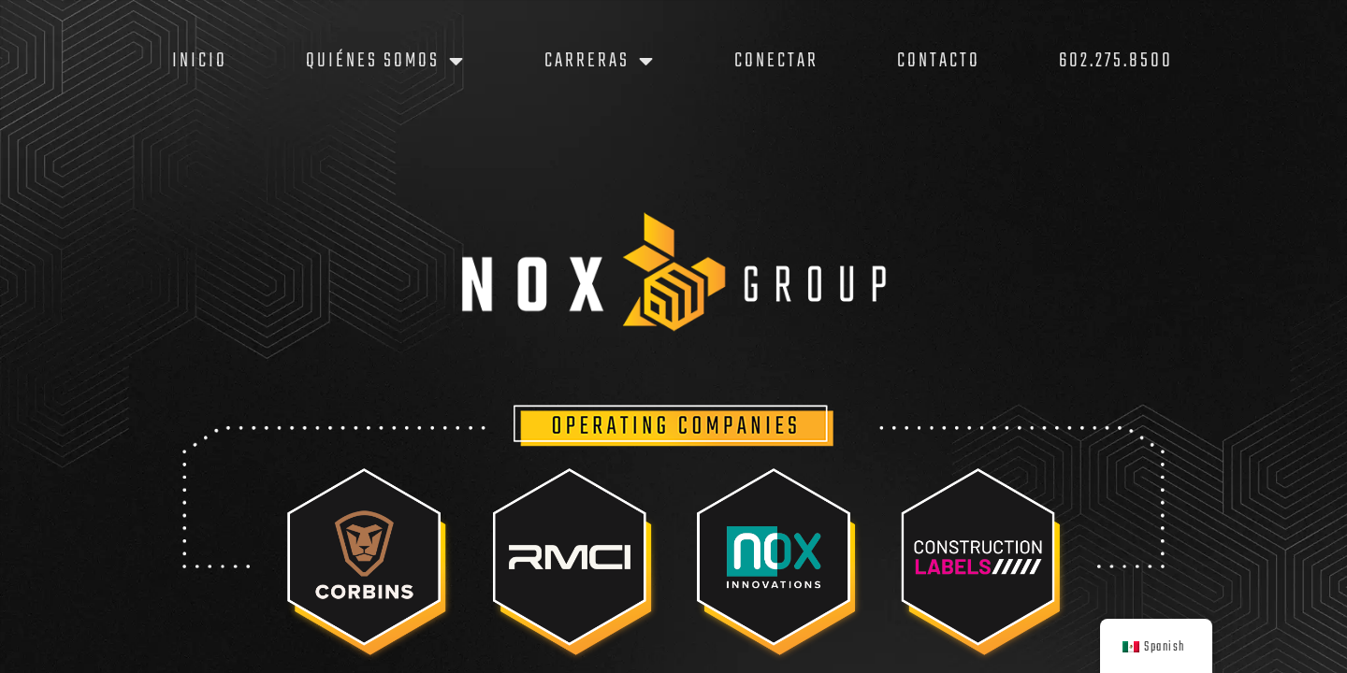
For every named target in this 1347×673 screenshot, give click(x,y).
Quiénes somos (386, 60)
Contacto (938, 61)
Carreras (600, 60)
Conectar (776, 61)
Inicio (199, 61)
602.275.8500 (1116, 61)
